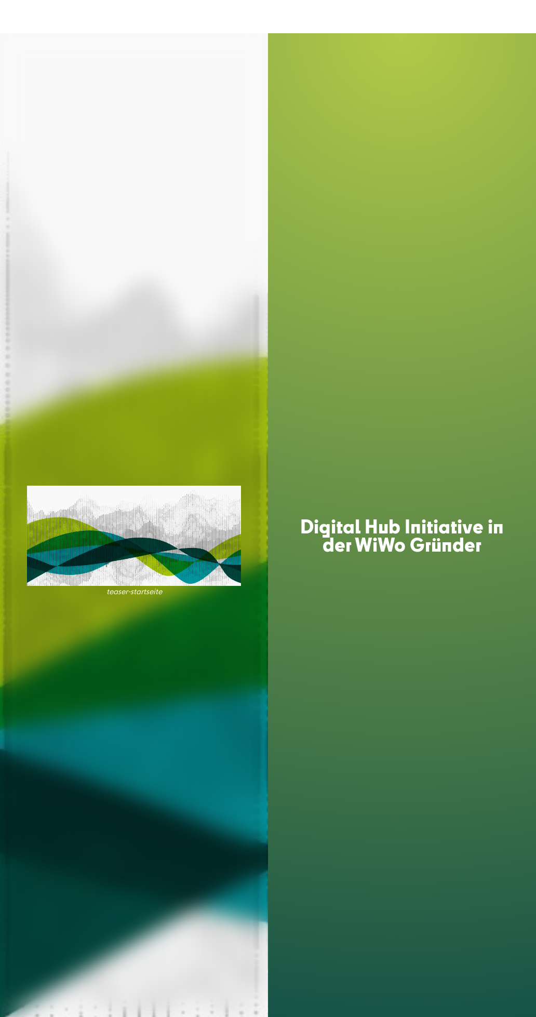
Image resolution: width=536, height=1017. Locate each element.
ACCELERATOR (224, 17)
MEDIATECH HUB (160, 17)
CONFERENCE (281, 17)
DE (494, 16)
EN (513, 16)
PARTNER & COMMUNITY (358, 17)
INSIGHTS (428, 17)
